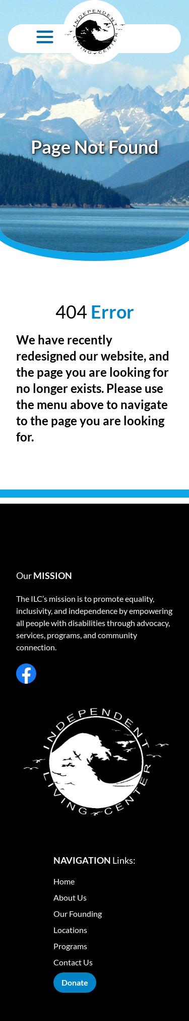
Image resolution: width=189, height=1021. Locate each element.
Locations (70, 930)
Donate (74, 982)
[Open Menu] (44, 37)
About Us (70, 897)
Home (64, 881)
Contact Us (73, 962)
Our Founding (77, 913)
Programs (70, 946)
